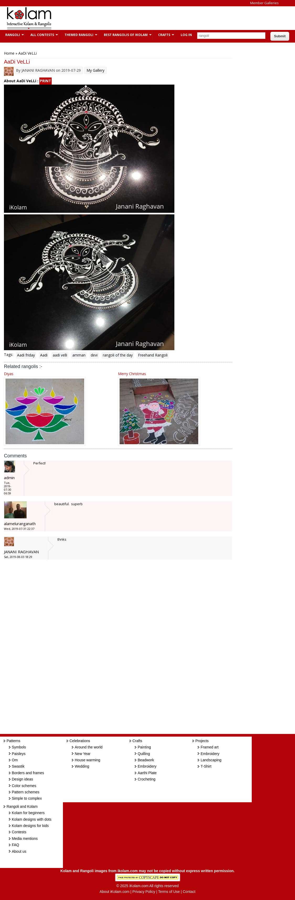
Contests (19, 832)
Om (15, 760)
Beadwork (146, 760)
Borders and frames (28, 773)
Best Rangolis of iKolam (125, 35)
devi (94, 355)
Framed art (209, 747)
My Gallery (95, 70)
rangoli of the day (118, 355)
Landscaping (211, 760)
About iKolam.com (115, 891)
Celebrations (79, 741)
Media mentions (25, 838)
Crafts (163, 35)
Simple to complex (27, 798)
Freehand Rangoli (153, 355)
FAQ (15, 845)
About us (19, 851)
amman (78, 355)
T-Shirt (206, 766)
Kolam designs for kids (30, 826)
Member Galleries (264, 3)
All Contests (41, 35)
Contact (189, 891)
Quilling (144, 754)
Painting (144, 747)
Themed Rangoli (78, 35)
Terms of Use (169, 891)
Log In (186, 35)
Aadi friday (26, 355)
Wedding (82, 766)
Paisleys (18, 754)
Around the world (89, 747)
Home (9, 53)
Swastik (18, 766)
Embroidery (147, 766)
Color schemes (24, 786)
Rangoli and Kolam (22, 806)
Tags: (8, 354)
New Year (82, 754)
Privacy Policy (143, 891)
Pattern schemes (25, 792)
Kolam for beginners (28, 813)
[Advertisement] (153, 18)
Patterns (13, 741)
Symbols (19, 747)
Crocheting (146, 779)
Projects (202, 741)
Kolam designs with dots (31, 819)
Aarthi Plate (147, 773)
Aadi (43, 355)
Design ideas (22, 779)
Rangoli (12, 35)
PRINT (45, 80)
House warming (87, 760)
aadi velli (60, 355)
